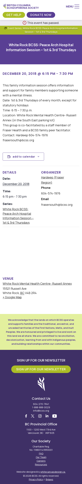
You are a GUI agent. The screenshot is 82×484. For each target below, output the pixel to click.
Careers (41, 460)
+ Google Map (12, 297)
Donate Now (41, 15)
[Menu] (72, 6)
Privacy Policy (36, 479)
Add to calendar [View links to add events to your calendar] (24, 156)
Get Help (13, 15)
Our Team (41, 457)
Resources (41, 464)
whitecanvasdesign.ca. (53, 471)
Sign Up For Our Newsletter (41, 369)
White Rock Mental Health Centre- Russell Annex (37, 284)
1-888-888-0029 (41, 407)
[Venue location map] (41, 251)
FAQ (41, 453)
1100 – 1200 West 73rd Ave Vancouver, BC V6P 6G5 (41, 431)
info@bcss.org (41, 410)
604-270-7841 (41, 404)
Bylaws (49, 479)
